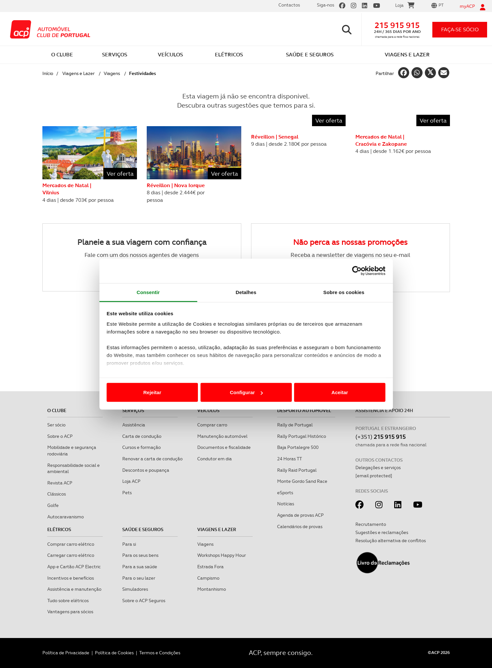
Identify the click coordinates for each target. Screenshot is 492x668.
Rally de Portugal (295, 425)
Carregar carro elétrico (70, 555)
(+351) (380, 436)
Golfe (53, 505)
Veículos (208, 410)
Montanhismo (211, 589)
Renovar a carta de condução (152, 459)
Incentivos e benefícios (70, 578)
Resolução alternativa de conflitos (390, 540)
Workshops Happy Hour (221, 555)
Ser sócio (56, 425)
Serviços (133, 410)
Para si (129, 544)
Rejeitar (152, 392)
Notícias (285, 504)
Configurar (246, 392)
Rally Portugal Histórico (301, 436)
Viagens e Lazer (78, 73)
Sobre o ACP (60, 436)
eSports (285, 493)
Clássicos (56, 494)
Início (47, 73)
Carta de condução (141, 436)
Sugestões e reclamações (381, 532)
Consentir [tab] (148, 292)
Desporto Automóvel (304, 410)
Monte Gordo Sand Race (302, 481)
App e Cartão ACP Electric (74, 567)
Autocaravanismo (65, 517)
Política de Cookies (114, 653)
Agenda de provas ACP (300, 515)
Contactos (289, 5)
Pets (127, 493)
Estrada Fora (210, 567)
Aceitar (340, 392)
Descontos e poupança (145, 470)
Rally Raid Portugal (297, 470)
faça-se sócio (460, 29)
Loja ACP (131, 481)
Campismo (208, 578)
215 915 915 (397, 25)
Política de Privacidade (65, 653)
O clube (56, 410)
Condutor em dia (214, 459)
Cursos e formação (141, 447)
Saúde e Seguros (142, 529)
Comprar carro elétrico (70, 544)
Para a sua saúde (139, 567)
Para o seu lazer (138, 578)
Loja (404, 6)
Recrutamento (370, 524)
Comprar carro (212, 425)
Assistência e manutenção (74, 589)
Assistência (133, 425)
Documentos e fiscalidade (224, 447)
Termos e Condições (159, 653)
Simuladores (135, 589)
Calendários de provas (299, 526)
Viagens (112, 73)
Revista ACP (59, 483)
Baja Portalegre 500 (298, 447)
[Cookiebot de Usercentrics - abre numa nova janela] (356, 271)
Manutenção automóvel (222, 436)
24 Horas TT (289, 459)
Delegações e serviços (378, 467)
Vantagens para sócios (70, 612)
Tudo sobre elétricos (68, 600)
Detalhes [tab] (246, 292)
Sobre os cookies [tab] (344, 292)
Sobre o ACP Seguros (143, 600)
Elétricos (59, 529)
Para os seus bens (140, 555)
